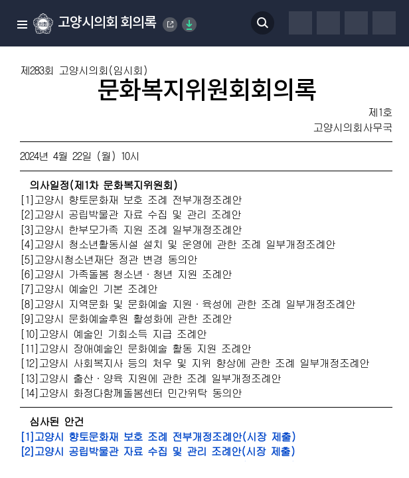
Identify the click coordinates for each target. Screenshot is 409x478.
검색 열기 (262, 23)
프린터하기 (300, 23)
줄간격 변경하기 (384, 23)
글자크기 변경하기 (356, 23)
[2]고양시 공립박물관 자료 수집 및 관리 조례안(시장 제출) (157, 451)
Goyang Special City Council (170, 24)
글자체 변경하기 (328, 23)
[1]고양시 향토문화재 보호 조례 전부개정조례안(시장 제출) (157, 436)
